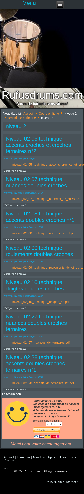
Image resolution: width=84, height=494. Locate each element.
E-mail (19, 158)
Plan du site (68, 457)
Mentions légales (45, 457)
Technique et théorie (22, 118)
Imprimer (9, 158)
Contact (10, 460)
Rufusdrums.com (42, 95)
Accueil (28, 113)
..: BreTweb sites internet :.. (60, 482)
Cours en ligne (49, 113)
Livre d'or (23, 457)
